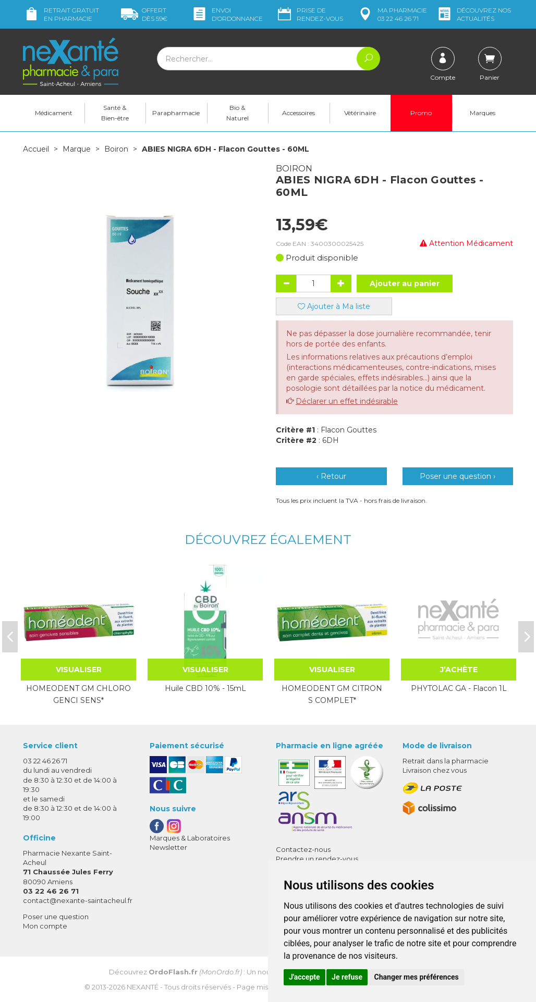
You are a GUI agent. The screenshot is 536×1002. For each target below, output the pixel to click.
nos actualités (473, 14)
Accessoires (298, 113)
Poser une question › (457, 476)
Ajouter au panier (405, 283)
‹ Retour (331, 476)
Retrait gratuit (61, 14)
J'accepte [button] (304, 977)
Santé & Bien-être (115, 113)
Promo (421, 113)
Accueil (36, 149)
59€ (144, 14)
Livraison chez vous (435, 770)
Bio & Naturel (237, 113)
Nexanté (143, 987)
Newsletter (168, 847)
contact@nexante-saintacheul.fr (77, 900)
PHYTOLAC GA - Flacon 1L (459, 688)
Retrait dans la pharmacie (446, 761)
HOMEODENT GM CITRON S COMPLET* (332, 694)
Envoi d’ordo (227, 14)
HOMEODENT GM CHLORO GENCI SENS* (78, 694)
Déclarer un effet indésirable (347, 401)
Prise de (309, 14)
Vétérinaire (360, 113)
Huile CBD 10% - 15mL (205, 688)
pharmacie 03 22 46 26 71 (392, 14)
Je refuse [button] (347, 977)
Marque (77, 149)
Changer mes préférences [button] (416, 977)
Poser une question (56, 916)
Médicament (53, 113)
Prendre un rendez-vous (317, 859)
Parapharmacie (176, 113)
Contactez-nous (303, 849)
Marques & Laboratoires (190, 838)
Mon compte (45, 926)
